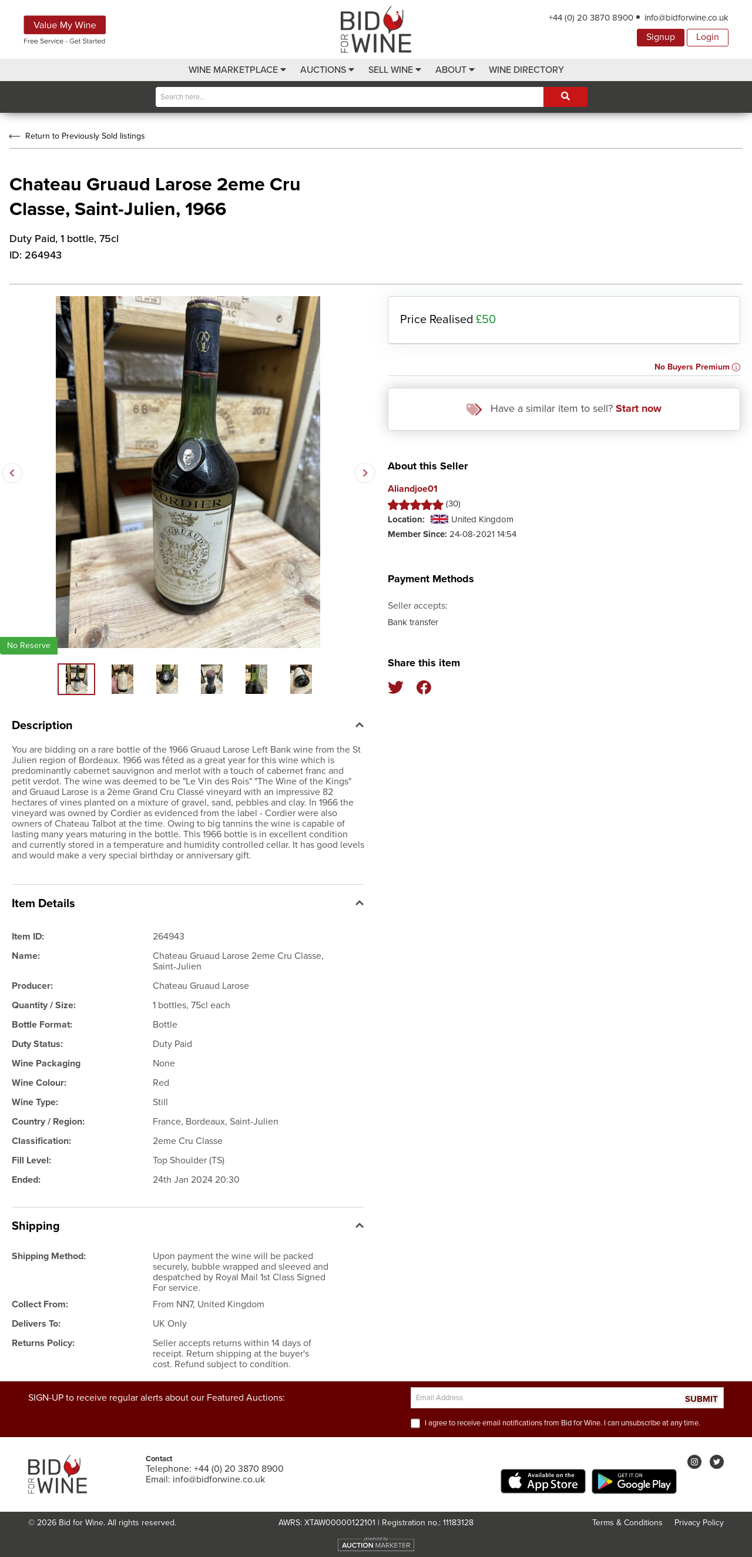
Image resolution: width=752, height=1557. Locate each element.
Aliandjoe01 (413, 489)
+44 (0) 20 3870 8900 (591, 17)
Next (364, 472)
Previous (12, 472)
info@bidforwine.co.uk (686, 17)
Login (707, 37)
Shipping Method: (49, 1256)
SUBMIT (701, 1399)
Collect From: (40, 1304)
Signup (660, 37)
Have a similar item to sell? (564, 408)
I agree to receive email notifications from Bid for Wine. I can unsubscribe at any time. (562, 1423)
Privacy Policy (699, 1523)
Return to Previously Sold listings (75, 136)
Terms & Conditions (627, 1523)
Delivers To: (36, 1323)
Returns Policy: (43, 1343)
